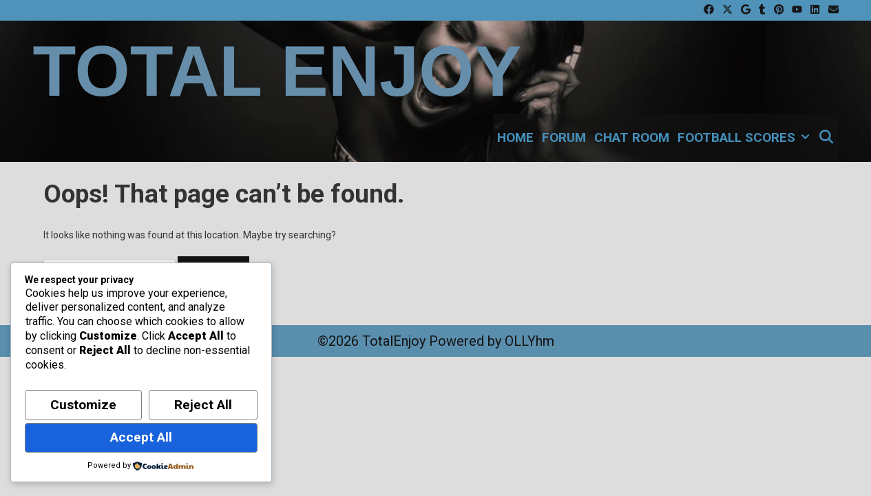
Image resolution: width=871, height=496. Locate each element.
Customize (83, 405)
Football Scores (745, 138)
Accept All (141, 437)
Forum (564, 137)
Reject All (203, 405)
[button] (804, 138)
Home (515, 137)
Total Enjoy (277, 71)
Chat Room (631, 137)
